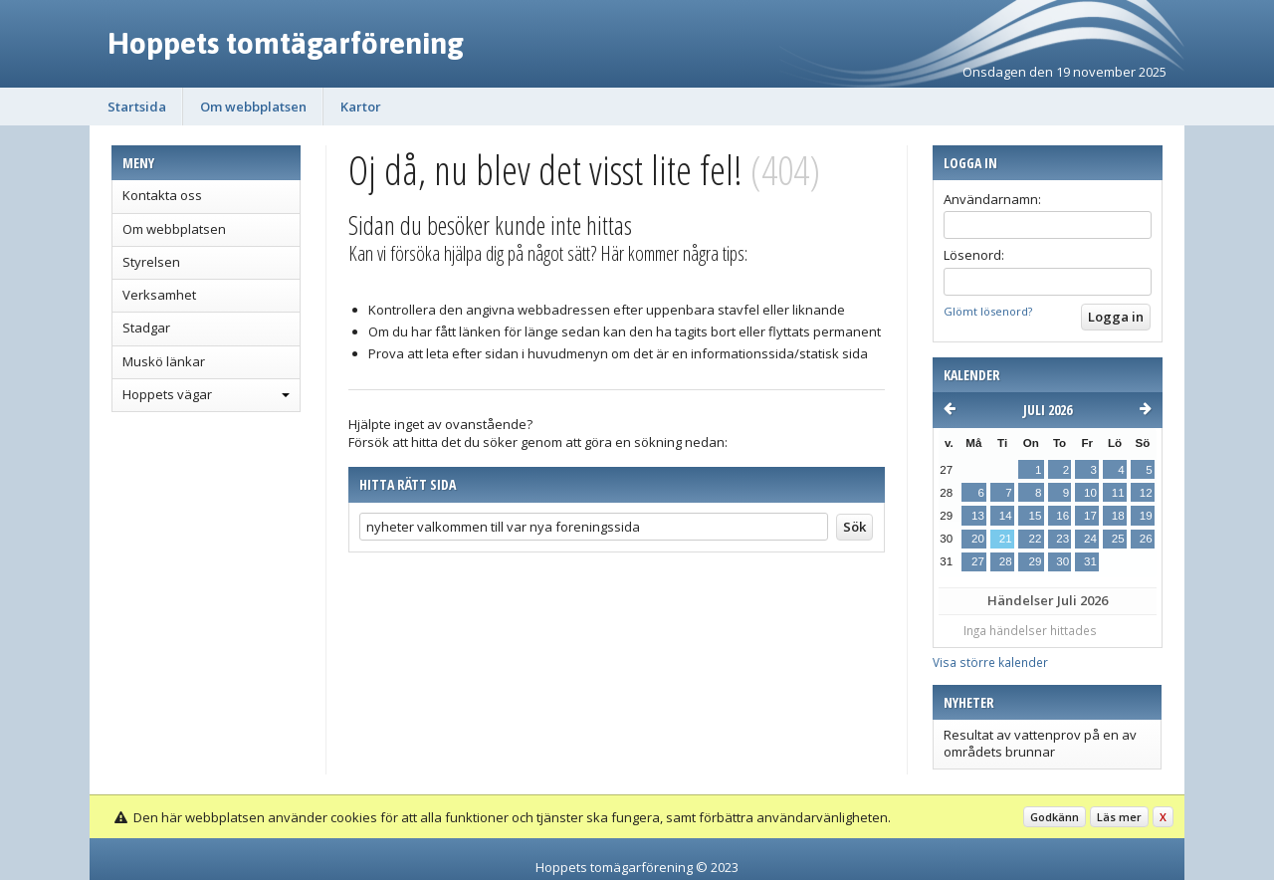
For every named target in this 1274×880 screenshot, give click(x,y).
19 (1146, 516)
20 (977, 539)
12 (1146, 493)
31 (1090, 561)
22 (1034, 539)
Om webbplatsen (253, 106)
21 (1005, 539)
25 (1118, 539)
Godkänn (1054, 816)
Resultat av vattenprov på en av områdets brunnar (1040, 743)
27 (977, 561)
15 (1034, 516)
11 (1118, 493)
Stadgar (146, 327)
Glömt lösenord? (988, 311)
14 (1005, 516)
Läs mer (1119, 816)
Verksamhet (159, 295)
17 (1090, 516)
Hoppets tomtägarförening (285, 43)
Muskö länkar (163, 361)
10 (1090, 493)
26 (1146, 539)
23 (1062, 539)
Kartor (360, 106)
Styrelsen (151, 262)
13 (977, 516)
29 (1034, 561)
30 (1062, 561)
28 (1005, 561)
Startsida (136, 106)
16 (1062, 516)
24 (1090, 539)
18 (1118, 516)
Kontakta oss (162, 195)
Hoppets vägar (167, 394)
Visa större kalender (990, 662)
